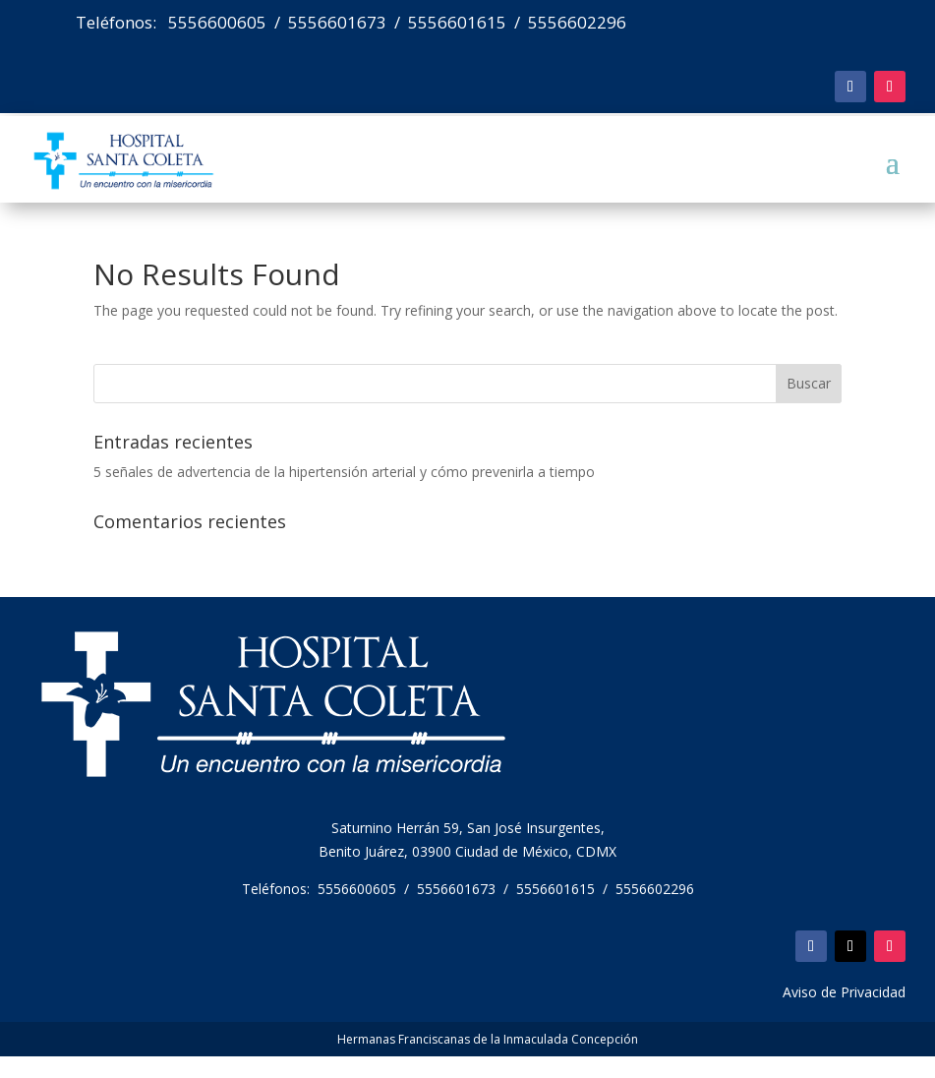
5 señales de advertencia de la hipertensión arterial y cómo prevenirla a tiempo (344, 471)
